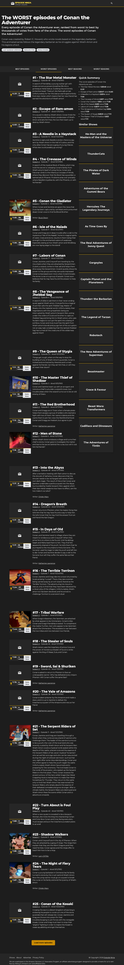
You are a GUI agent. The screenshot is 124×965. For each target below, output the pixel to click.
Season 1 (36, 204)
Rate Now (27, 94)
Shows (12, 958)
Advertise (27, 958)
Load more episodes (43, 943)
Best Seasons (75, 69)
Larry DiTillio (43, 856)
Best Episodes (22, 69)
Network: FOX (29, 50)
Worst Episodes (49, 69)
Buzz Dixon (43, 218)
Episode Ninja (109, 958)
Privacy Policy (38, 958)
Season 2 (36, 80)
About (19, 958)
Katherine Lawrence (46, 426)
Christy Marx (43, 497)
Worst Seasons (101, 69)
